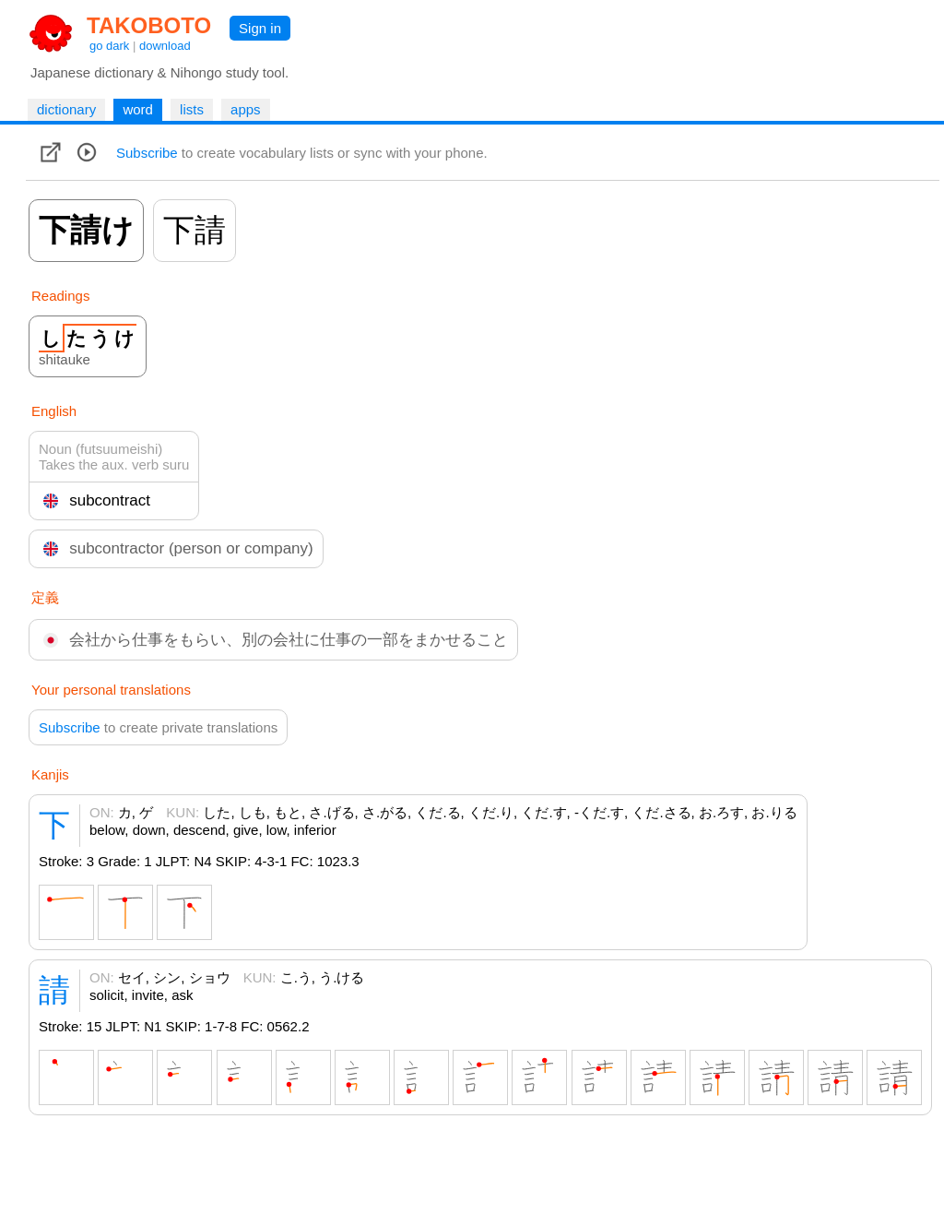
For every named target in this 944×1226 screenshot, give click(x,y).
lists (192, 109)
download (165, 46)
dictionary (66, 109)
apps (245, 109)
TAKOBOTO (149, 25)
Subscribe (147, 153)
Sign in (260, 28)
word (138, 109)
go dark (109, 46)
